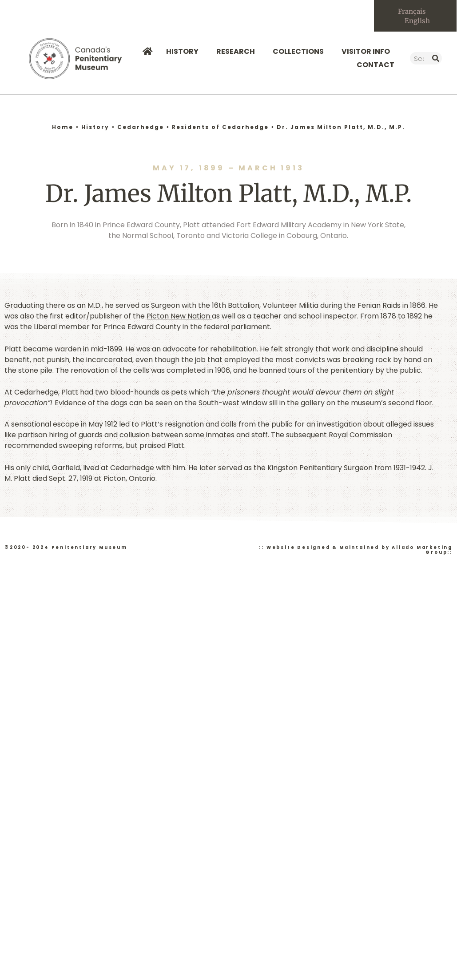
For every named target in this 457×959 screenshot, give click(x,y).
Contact (375, 65)
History (184, 51)
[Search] (435, 58)
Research (237, 51)
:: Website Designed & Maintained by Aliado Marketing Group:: (356, 549)
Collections (300, 51)
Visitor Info (368, 51)
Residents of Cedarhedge (220, 127)
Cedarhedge (140, 127)
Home (62, 127)
